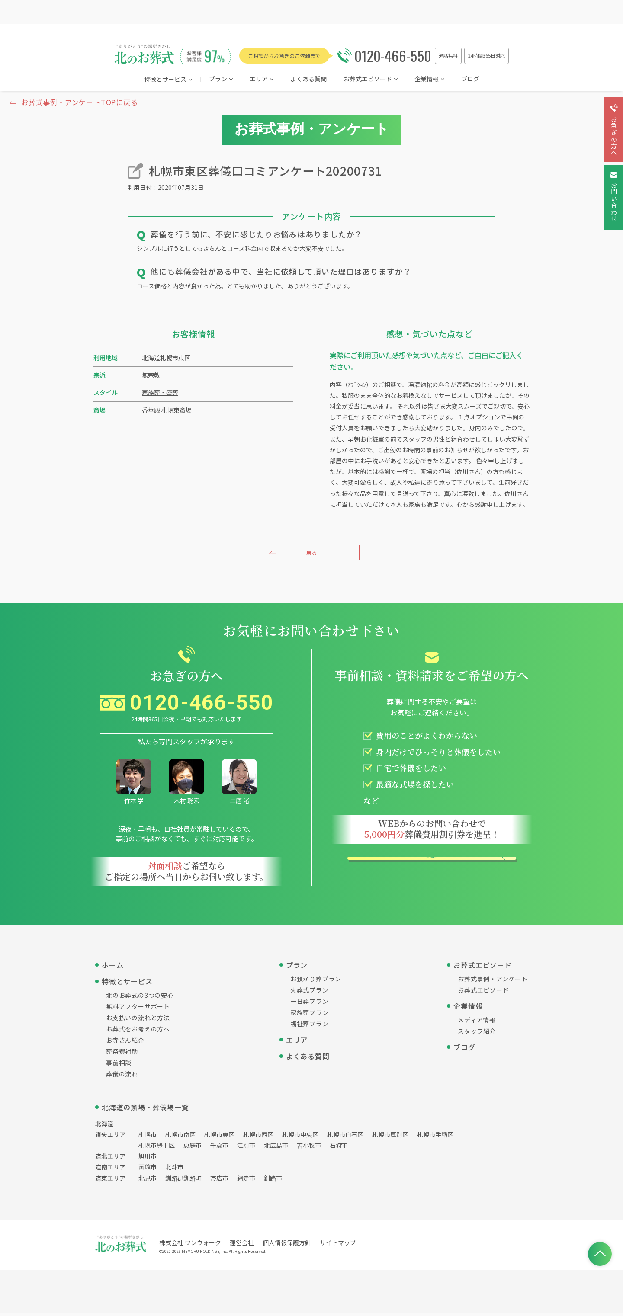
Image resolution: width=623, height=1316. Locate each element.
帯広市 (219, 1180)
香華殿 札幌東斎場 (167, 410)
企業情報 (429, 79)
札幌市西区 (258, 1136)
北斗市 (174, 1169)
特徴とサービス (168, 79)
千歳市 (219, 1147)
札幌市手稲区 (435, 1136)
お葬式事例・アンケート (493, 981)
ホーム (112, 967)
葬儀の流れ (122, 1076)
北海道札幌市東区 (166, 357)
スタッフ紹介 (477, 1033)
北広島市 (276, 1147)
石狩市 (339, 1147)
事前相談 (119, 1064)
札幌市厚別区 (390, 1136)
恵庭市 (192, 1147)
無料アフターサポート (138, 1008)
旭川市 (147, 1158)
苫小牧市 (309, 1147)
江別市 (246, 1147)
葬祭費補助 (122, 1053)
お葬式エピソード (371, 79)
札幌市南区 (180, 1136)
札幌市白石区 (345, 1136)
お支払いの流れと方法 (138, 1019)
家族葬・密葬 (160, 392)
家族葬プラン (309, 1014)
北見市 (147, 1180)
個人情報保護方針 (287, 1244)
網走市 (246, 1180)
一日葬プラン (309, 1003)
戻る (311, 552)
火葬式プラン (309, 992)
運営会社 (242, 1244)
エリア (297, 1042)
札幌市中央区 (300, 1136)
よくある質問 (308, 79)
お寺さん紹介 (125, 1042)
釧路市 (273, 1180)
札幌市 (147, 1136)
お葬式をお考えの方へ (138, 1031)
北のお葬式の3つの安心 (140, 997)
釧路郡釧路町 (183, 1180)
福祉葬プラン (309, 1025)
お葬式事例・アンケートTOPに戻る (79, 102)
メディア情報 (477, 1022)
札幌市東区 (219, 1136)
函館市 (147, 1169)
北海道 (104, 1125)
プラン (221, 79)
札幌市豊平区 (156, 1147)
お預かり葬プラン (315, 981)
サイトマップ (338, 1244)
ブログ (470, 79)
